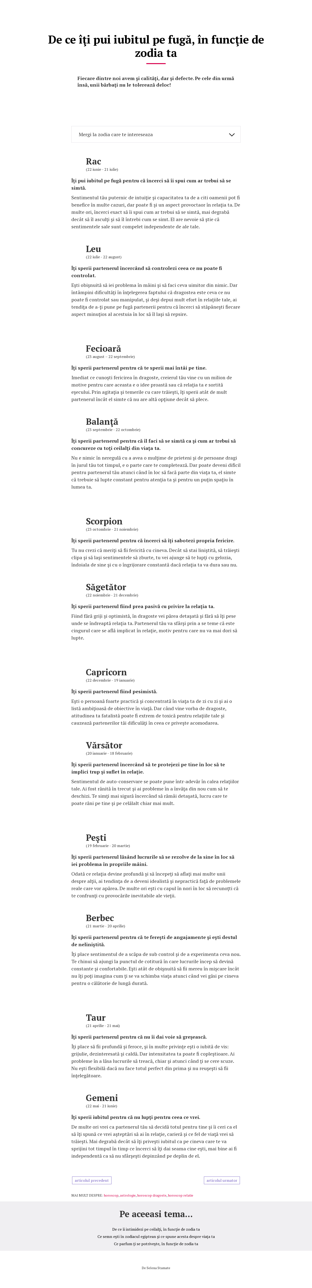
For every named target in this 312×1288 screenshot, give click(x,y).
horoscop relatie (180, 1194)
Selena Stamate (158, 1266)
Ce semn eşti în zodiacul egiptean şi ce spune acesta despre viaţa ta (156, 1235)
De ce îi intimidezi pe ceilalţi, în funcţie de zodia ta (156, 1228)
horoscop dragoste (151, 1194)
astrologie (128, 1194)
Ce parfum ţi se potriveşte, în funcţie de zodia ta (156, 1242)
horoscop (111, 1194)
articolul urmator (222, 1179)
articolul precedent (92, 1179)
